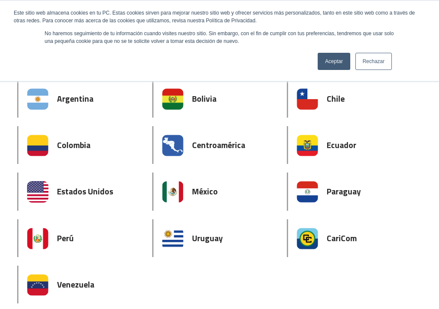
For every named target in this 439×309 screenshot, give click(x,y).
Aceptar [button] (334, 61)
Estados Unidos (85, 191)
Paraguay (344, 191)
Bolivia (204, 98)
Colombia (73, 145)
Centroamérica (218, 145)
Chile (336, 98)
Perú (65, 238)
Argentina (75, 98)
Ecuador (341, 145)
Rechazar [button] (374, 61)
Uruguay (207, 238)
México (205, 191)
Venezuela (75, 284)
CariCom (342, 238)
